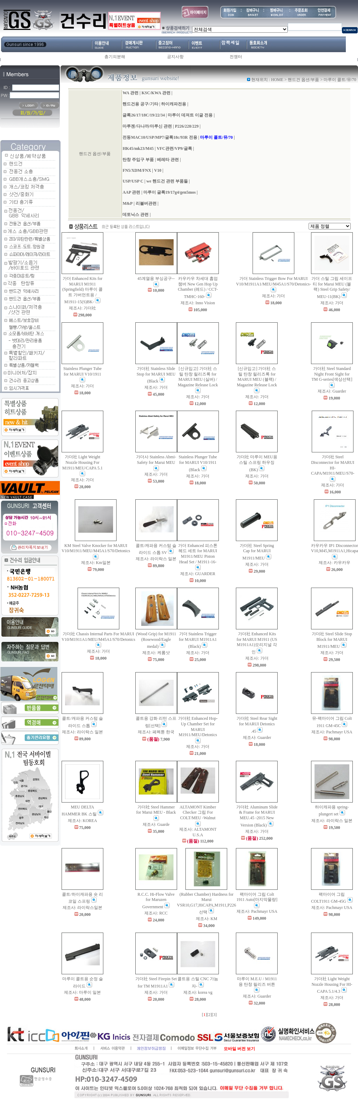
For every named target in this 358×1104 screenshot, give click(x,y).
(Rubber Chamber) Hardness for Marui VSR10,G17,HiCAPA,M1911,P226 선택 (206, 903)
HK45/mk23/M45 (137, 148)
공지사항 (175, 56)
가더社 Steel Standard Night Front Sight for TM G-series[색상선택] (331, 377)
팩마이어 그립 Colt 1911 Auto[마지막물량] (256, 900)
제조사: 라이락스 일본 (156, 558)
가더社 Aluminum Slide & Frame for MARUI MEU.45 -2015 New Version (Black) (257, 816)
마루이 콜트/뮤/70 (216, 137)
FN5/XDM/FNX (136, 170)
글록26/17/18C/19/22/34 (143, 115)
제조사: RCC (155, 913)
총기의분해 (114, 56)
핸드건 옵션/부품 (303, 79)
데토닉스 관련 (135, 214)
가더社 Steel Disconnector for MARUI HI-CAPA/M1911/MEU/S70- (332, 468)
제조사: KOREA (82, 820)
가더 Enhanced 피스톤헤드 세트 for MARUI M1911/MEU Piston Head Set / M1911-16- (197, 556)
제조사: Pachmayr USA (331, 732)
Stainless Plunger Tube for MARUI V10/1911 (82, 374)
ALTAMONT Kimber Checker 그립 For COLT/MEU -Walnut (198, 816)
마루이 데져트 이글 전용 (190, 115)
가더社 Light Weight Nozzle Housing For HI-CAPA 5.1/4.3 (331, 985)
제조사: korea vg (198, 992)
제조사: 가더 (273, 295)
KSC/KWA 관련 (156, 92)
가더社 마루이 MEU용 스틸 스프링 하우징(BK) (257, 463)
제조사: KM (206, 918)
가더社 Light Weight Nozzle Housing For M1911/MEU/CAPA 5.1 (82, 465)
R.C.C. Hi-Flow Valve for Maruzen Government (156, 900)
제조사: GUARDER (197, 573)
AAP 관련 (131, 192)
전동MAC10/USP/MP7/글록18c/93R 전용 (159, 137)
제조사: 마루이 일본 (82, 992)
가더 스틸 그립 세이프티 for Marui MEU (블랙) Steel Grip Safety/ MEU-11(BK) (331, 287)
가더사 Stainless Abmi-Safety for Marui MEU (156, 462)
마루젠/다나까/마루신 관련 (147, 126)
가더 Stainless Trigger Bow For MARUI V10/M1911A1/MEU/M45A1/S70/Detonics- (273, 284)
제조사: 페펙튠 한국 (156, 732)
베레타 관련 (168, 159)
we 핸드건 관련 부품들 (167, 181)
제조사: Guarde (156, 824)
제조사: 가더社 (82, 308)
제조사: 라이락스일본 (82, 907)
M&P (127, 203)
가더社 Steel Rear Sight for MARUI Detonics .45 (257, 724)
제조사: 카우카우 (334, 562)
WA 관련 (130, 92)
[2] (209, 1014)
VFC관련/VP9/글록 (174, 148)
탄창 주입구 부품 (138, 159)
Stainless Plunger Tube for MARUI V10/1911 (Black (198, 463)
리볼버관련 (146, 203)
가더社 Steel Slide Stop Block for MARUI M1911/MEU (332, 640)
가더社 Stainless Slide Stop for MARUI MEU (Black (156, 375)
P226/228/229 (187, 126)
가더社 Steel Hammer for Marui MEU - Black (156, 813)
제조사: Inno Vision (198, 302)
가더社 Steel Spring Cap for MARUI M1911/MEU (257, 552)
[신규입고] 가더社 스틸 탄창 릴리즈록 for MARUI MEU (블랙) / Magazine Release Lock (257, 379)
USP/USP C (132, 181)
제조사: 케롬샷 (155, 652)
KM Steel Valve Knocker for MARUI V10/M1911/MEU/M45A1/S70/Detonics (96, 551)
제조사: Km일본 (95, 562)
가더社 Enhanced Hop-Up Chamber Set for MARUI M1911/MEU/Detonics (198, 729)
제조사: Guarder (332, 391)
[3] (214, 1014)
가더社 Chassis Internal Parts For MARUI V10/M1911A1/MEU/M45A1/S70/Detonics (98, 639)
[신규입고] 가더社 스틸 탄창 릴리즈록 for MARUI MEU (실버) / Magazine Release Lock (198, 379)
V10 (157, 170)
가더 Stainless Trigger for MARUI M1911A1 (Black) (198, 640)
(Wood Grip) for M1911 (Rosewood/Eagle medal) (156, 640)
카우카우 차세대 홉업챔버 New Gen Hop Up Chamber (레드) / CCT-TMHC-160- (198, 287)
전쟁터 (236, 56)
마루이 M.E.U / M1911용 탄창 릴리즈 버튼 (257, 984)
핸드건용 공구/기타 (140, 104)
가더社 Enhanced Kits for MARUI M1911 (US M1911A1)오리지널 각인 (257, 642)
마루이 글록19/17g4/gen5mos (169, 192)
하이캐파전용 (173, 104)
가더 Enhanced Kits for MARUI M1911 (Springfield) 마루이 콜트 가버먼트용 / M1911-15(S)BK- (82, 290)
